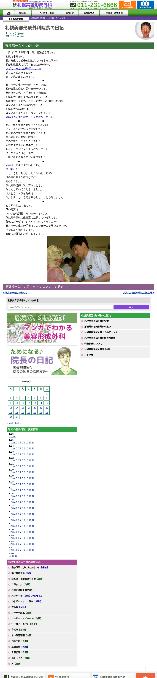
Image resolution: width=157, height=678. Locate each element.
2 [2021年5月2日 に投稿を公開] (10, 398)
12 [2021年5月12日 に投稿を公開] (28, 403)
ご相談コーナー (127, 4)
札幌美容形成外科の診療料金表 (99, 338)
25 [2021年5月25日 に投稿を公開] (23, 412)
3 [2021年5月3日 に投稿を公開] (16, 398)
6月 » (18, 423)
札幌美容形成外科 (8, 18)
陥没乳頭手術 (22, 573)
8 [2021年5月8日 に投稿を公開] (46, 398)
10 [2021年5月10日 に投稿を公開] (16, 403)
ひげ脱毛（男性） (24, 624)
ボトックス (21, 658)
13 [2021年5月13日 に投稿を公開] (34, 403)
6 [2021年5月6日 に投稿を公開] (34, 398)
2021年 (22, 18)
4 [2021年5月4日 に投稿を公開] (22, 398)
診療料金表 (88, 13)
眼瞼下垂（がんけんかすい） (30, 567)
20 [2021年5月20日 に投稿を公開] (34, 407)
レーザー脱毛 (22, 612)
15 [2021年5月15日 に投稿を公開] (47, 403)
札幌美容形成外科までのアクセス (100, 332)
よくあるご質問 (141, 13)
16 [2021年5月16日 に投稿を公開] (10, 407)
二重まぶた (21, 584)
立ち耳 (19, 607)
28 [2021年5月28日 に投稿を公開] (41, 412)
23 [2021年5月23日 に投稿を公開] (10, 412)
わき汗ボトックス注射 (26, 601)
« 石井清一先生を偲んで (15, 292)
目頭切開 (20, 652)
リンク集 (88, 355)
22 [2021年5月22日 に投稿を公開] (47, 407)
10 (27, 442)
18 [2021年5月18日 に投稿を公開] (23, 407)
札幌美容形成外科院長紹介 (97, 349)
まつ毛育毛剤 (22, 635)
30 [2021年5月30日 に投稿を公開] (10, 417)
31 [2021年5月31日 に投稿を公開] (16, 417)
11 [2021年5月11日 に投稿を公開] (23, 403)
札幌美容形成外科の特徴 (96, 321)
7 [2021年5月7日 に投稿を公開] (40, 398)
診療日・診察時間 (113, 13)
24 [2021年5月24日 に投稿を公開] (16, 412)
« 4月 (10, 423)
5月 (29, 18)
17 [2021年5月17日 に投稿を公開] (16, 407)
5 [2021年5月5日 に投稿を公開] (28, 398)
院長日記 (22, 13)
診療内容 (69, 13)
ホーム (8, 13)
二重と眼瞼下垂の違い (22, 590)
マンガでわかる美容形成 (46, 13)
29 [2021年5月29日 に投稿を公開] (47, 412)
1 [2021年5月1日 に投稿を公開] (46, 393)
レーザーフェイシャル (26, 618)
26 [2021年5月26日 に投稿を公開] (28, 412)
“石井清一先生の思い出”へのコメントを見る (34, 286)
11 (30, 442)
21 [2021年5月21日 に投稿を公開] (41, 407)
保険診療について (93, 343)
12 (33, 442)
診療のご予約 (145, 4)
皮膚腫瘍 (20, 646)
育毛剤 (19, 629)
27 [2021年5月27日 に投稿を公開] (34, 412)
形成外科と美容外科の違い (97, 326)
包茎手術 (20, 641)
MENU (8, 4)
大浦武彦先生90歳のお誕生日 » (138, 292)
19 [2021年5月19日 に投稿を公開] (28, 407)
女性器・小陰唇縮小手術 (27, 578)
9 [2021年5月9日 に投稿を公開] (10, 403)
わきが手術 (27, 595)
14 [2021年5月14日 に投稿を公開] (41, 403)
